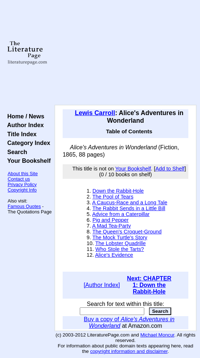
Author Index (24, 125)
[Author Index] (102, 285)
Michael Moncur (157, 335)
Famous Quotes (24, 206)
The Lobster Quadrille (120, 243)
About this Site (23, 173)
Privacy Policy (22, 184)
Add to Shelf (170, 169)
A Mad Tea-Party (111, 226)
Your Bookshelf (27, 160)
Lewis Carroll (95, 113)
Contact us (19, 179)
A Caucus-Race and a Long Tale (129, 202)
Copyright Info (22, 190)
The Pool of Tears (113, 197)
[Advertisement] (125, 53)
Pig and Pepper (111, 220)
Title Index (20, 134)
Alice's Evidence (114, 255)
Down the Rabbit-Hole (118, 191)
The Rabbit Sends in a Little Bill (129, 208)
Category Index (27, 142)
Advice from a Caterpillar (121, 214)
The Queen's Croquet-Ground (127, 232)
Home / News (24, 116)
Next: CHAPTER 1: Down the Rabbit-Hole (149, 285)
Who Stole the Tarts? (119, 249)
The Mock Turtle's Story (120, 237)
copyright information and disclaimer (129, 351)
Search (15, 152)
